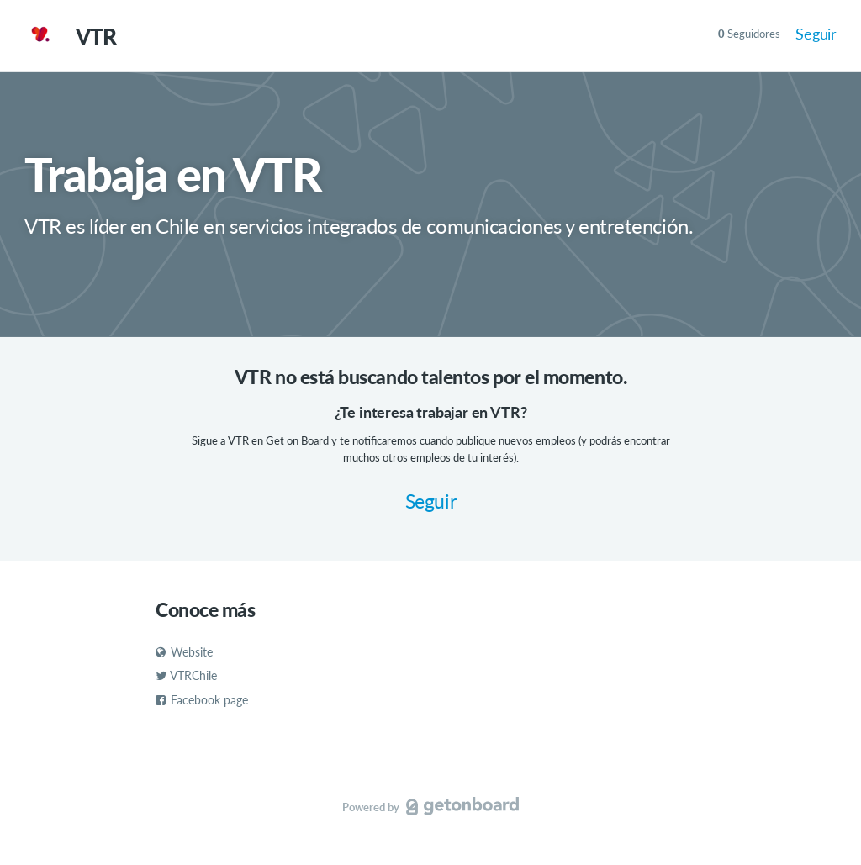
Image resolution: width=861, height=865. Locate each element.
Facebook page (202, 700)
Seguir (816, 33)
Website (184, 652)
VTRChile (186, 675)
